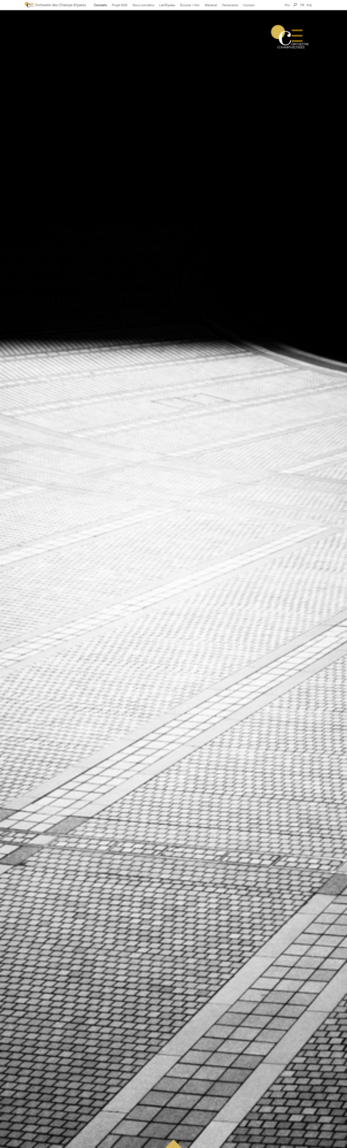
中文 (309, 5)
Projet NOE (120, 5)
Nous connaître (143, 5)
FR (302, 5)
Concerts (100, 5)
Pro (287, 5)
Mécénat (211, 5)
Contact (249, 5)
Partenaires (230, 5)
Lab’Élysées (167, 5)
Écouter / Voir (190, 5)
